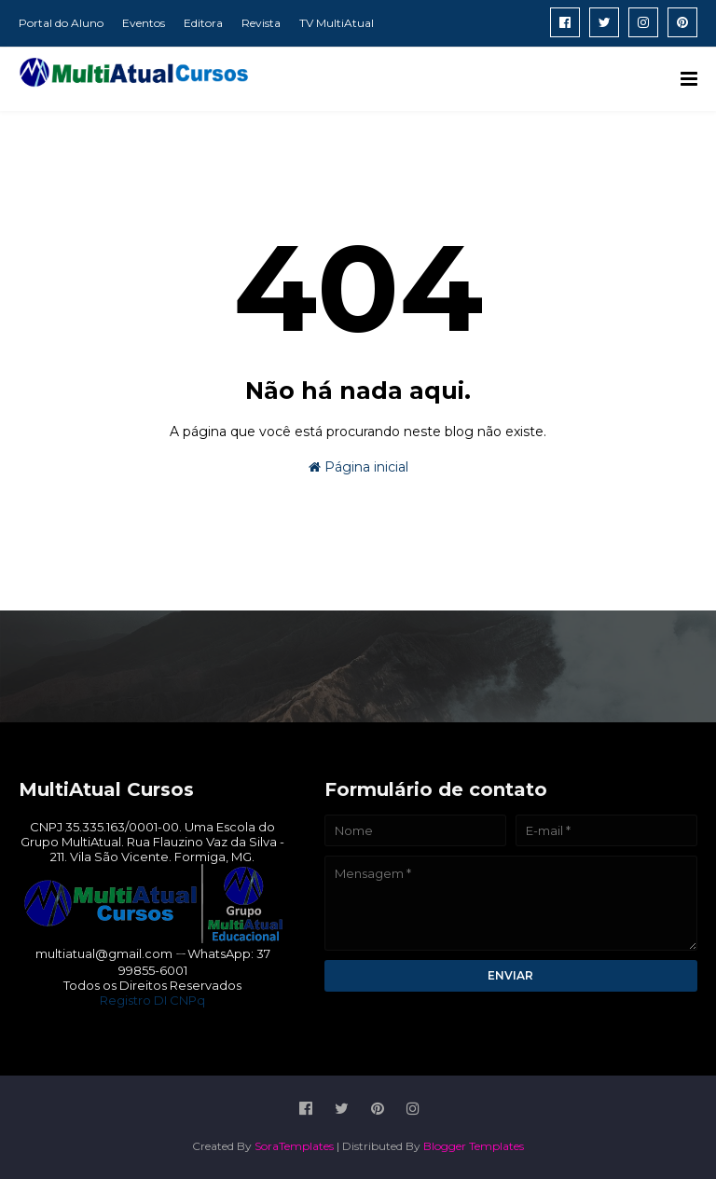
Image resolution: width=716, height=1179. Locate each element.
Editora (203, 23)
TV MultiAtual (336, 23)
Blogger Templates (473, 1146)
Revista (261, 23)
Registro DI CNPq (152, 1000)
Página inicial (358, 467)
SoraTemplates (294, 1146)
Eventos (143, 23)
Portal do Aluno (61, 23)
